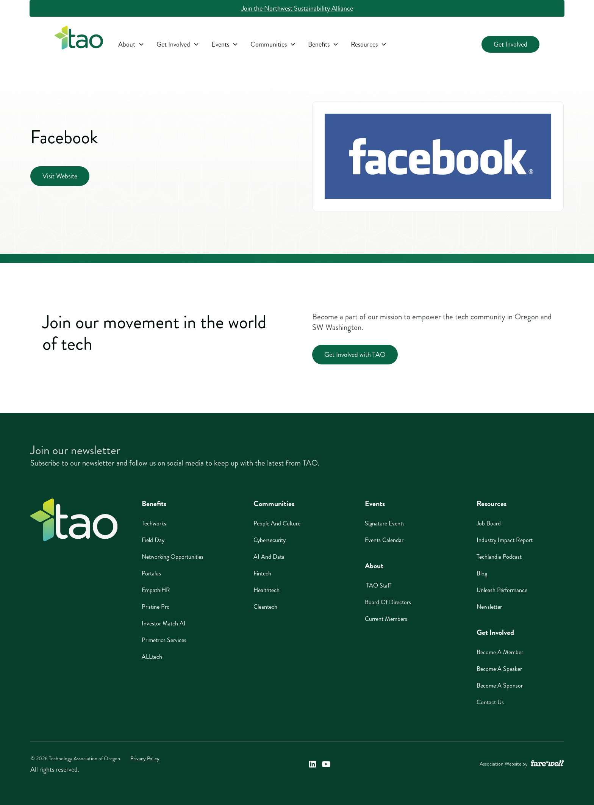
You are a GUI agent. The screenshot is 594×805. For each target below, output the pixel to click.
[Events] (224, 44)
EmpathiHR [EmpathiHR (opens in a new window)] (156, 590)
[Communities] (273, 44)
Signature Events (385, 523)
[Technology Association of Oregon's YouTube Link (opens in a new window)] (326, 764)
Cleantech (265, 606)
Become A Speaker (499, 668)
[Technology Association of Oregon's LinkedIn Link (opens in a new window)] (312, 764)
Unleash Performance (502, 590)
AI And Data (268, 556)
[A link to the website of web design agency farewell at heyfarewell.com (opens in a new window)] (547, 764)
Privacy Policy (144, 758)
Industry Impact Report (505, 540)
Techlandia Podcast (499, 556)
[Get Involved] (177, 44)
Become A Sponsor (500, 685)
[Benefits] (323, 44)
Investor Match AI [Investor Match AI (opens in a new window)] (164, 623)
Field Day (153, 540)
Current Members (386, 618)
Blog (482, 573)
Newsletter (489, 606)
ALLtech (152, 656)
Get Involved (510, 44)
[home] (79, 39)
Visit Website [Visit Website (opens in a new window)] (59, 176)
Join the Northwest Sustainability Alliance (297, 8)
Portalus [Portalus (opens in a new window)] (151, 573)
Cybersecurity (269, 540)
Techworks (154, 523)
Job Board (489, 523)
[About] (131, 44)
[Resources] (369, 44)
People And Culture (276, 523)
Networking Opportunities (172, 556)
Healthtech (266, 590)
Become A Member (500, 652)
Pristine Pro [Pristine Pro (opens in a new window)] (156, 606)
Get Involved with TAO (355, 355)
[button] (131, 44)
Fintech (262, 573)
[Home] (73, 520)
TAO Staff (378, 585)
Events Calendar (384, 540)
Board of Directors (388, 602)
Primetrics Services (164, 640)
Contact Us (490, 702)
